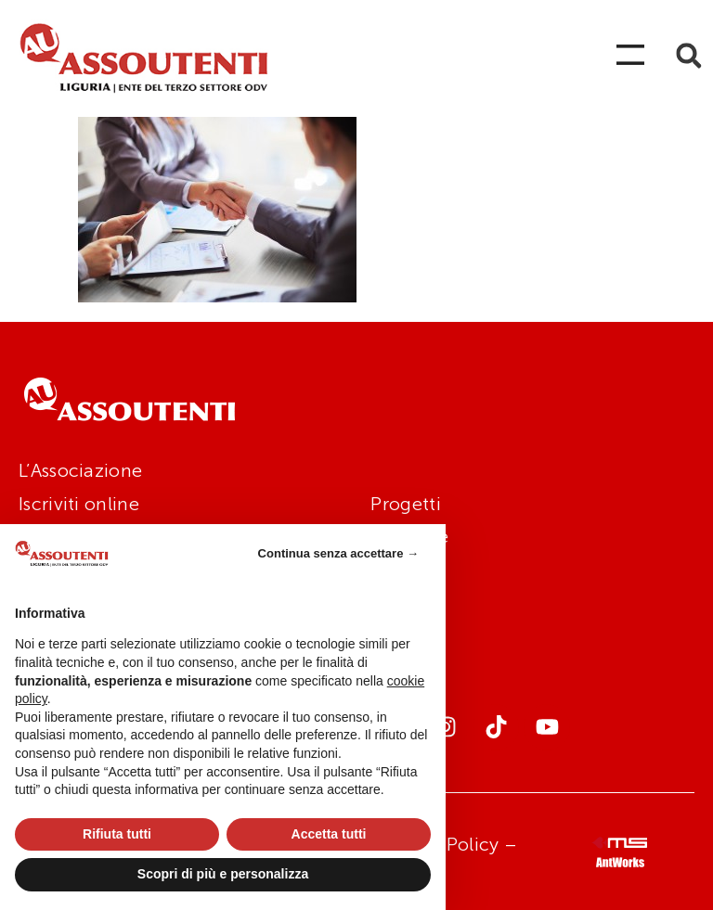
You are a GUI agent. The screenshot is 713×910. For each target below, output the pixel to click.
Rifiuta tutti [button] (117, 834)
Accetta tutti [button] (329, 834)
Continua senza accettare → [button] (338, 553)
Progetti (405, 504)
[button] (688, 56)
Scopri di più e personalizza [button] (222, 873)
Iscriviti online (79, 504)
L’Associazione (80, 470)
